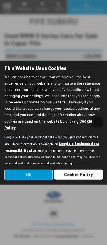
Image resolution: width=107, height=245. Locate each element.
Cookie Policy (78, 174)
